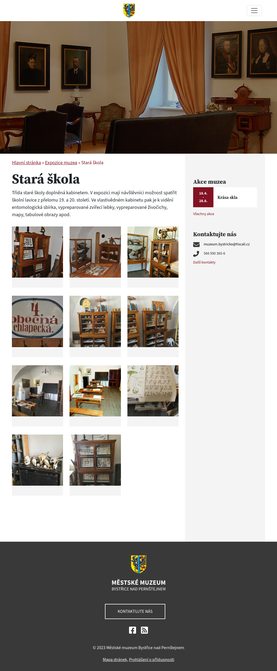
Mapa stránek (115, 660)
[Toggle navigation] (254, 10)
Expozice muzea (61, 162)
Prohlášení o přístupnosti (151, 660)
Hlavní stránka (26, 162)
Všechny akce (203, 214)
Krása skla (227, 197)
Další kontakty (204, 262)
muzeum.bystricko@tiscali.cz (227, 244)
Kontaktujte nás (135, 611)
